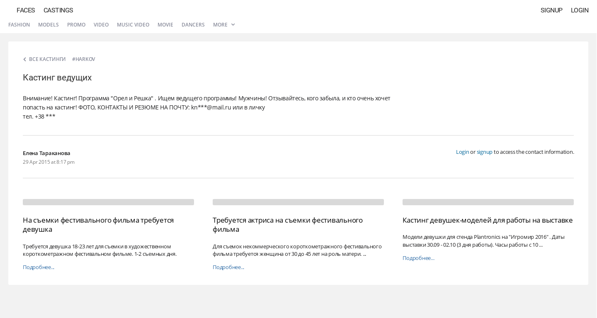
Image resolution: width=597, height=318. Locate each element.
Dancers (193, 24)
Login (580, 10)
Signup (552, 10)
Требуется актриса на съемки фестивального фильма (288, 224)
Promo (76, 24)
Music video (133, 24)
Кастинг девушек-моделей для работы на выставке (488, 220)
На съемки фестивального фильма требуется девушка (98, 224)
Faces (26, 10)
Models (48, 24)
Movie (165, 24)
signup (485, 151)
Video (101, 24)
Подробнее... (38, 267)
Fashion (19, 24)
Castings (58, 10)
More (224, 24)
